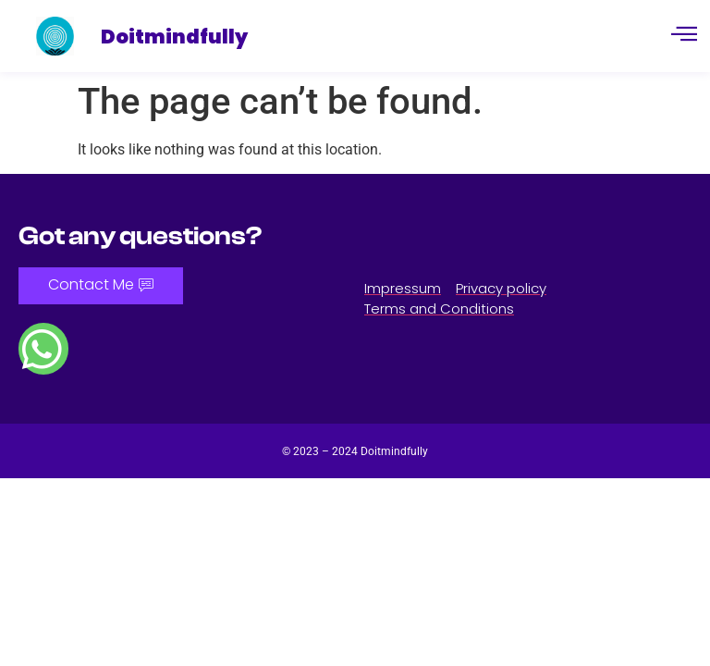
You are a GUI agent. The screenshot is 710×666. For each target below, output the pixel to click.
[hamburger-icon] (683, 36)
